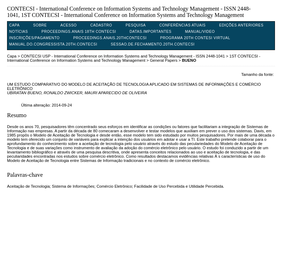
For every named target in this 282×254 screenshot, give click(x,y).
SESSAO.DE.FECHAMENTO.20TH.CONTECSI (153, 44)
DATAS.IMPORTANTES (150, 32)
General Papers (163, 60)
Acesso (69, 25)
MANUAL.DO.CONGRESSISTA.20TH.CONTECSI (53, 44)
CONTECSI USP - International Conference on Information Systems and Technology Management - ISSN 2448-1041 (123, 56)
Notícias (18, 32)
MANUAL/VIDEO (200, 32)
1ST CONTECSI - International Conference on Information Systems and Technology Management (133, 58)
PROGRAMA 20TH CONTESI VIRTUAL (195, 38)
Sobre (40, 25)
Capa (14, 25)
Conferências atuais (182, 25)
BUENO (189, 60)
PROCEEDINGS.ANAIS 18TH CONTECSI (79, 32)
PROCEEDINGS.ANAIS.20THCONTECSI (109, 38)
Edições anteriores (241, 25)
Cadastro (101, 25)
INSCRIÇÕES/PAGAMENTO (34, 38)
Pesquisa (136, 25)
